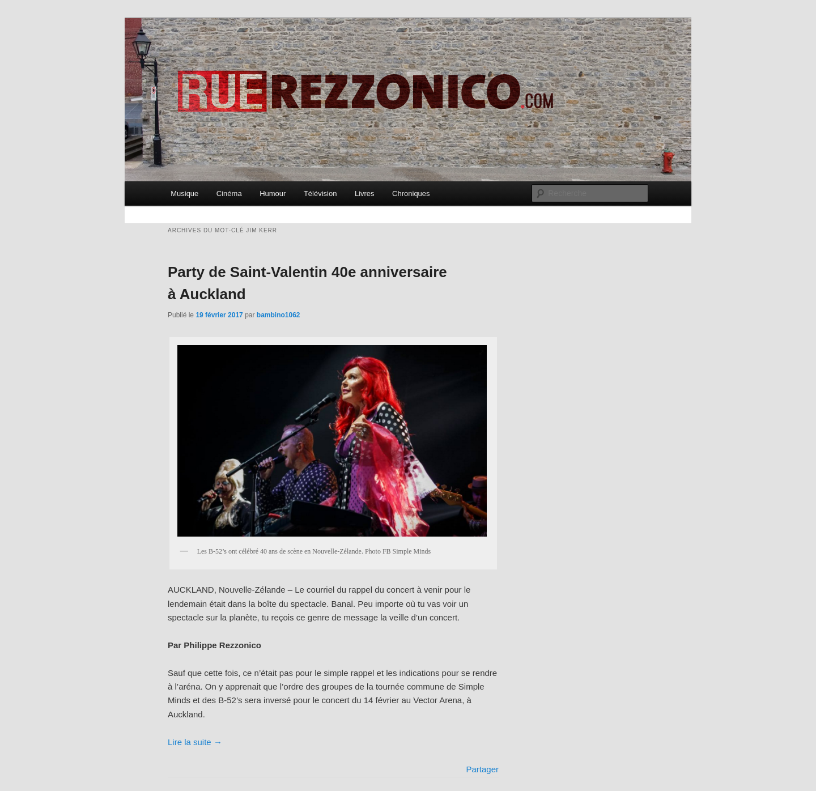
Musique (184, 193)
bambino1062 (278, 315)
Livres (365, 193)
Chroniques (411, 193)
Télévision (320, 193)
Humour (273, 193)
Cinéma (229, 193)
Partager (482, 769)
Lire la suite (195, 742)
